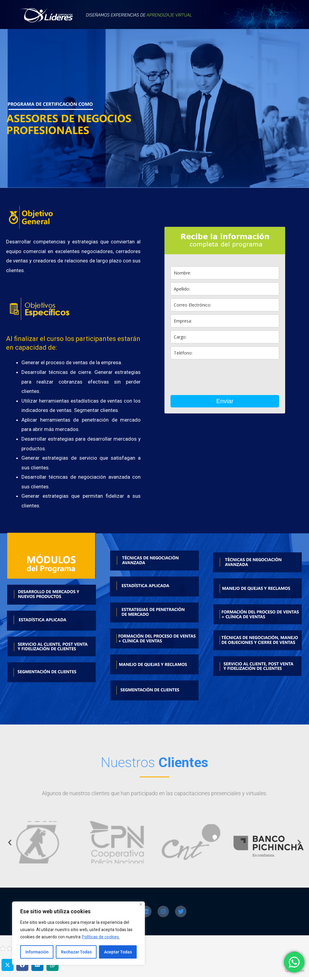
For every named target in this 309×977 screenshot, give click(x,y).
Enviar (225, 401)
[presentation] (216, 377)
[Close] (140, 904)
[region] (78, 933)
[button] (10, 842)
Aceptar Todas (118, 952)
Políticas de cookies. (101, 936)
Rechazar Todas (76, 952)
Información (37, 952)
